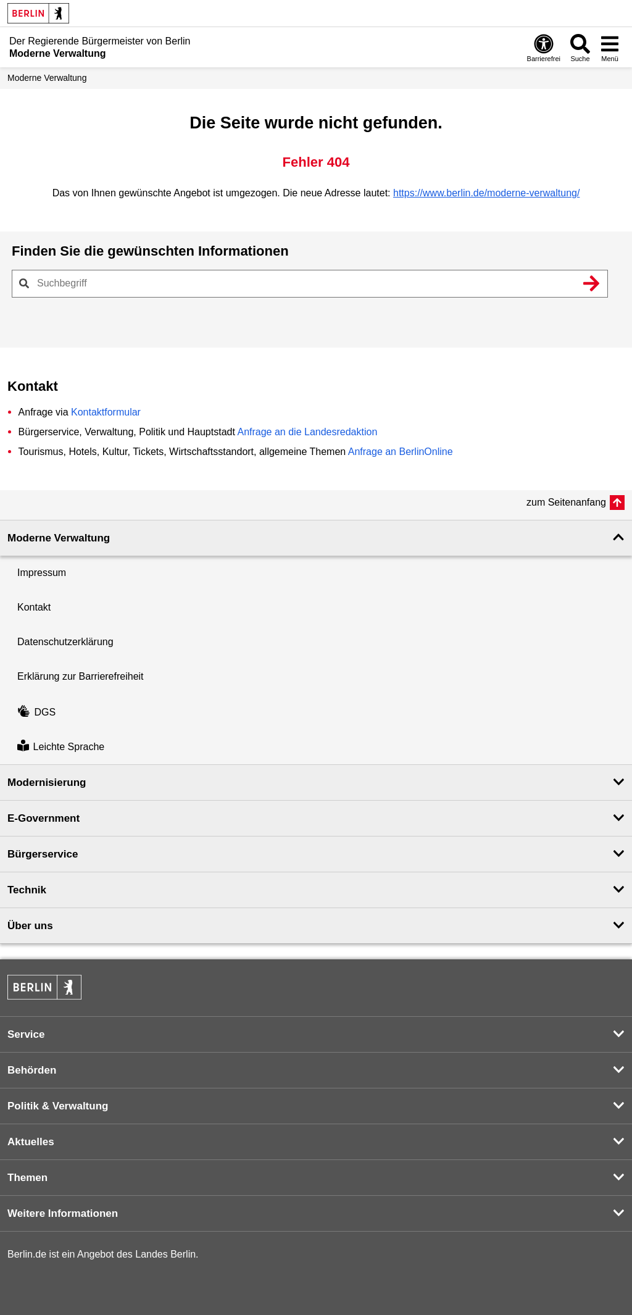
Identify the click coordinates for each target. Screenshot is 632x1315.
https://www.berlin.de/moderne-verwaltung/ (486, 193)
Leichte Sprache (60, 746)
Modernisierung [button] (46, 782)
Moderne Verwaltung (46, 78)
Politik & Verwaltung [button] (57, 1106)
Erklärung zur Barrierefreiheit (80, 676)
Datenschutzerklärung (65, 642)
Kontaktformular (106, 412)
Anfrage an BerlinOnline (400, 451)
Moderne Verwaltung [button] (58, 538)
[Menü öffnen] (610, 47)
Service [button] (26, 1034)
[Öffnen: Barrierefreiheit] (543, 47)
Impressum (41, 572)
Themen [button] (27, 1178)
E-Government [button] (43, 818)
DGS (36, 712)
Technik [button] (26, 890)
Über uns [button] (30, 926)
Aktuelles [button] (30, 1142)
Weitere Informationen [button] (62, 1213)
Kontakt (34, 607)
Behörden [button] (31, 1070)
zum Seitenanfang (566, 502)
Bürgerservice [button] (42, 854)
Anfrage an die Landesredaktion (307, 432)
